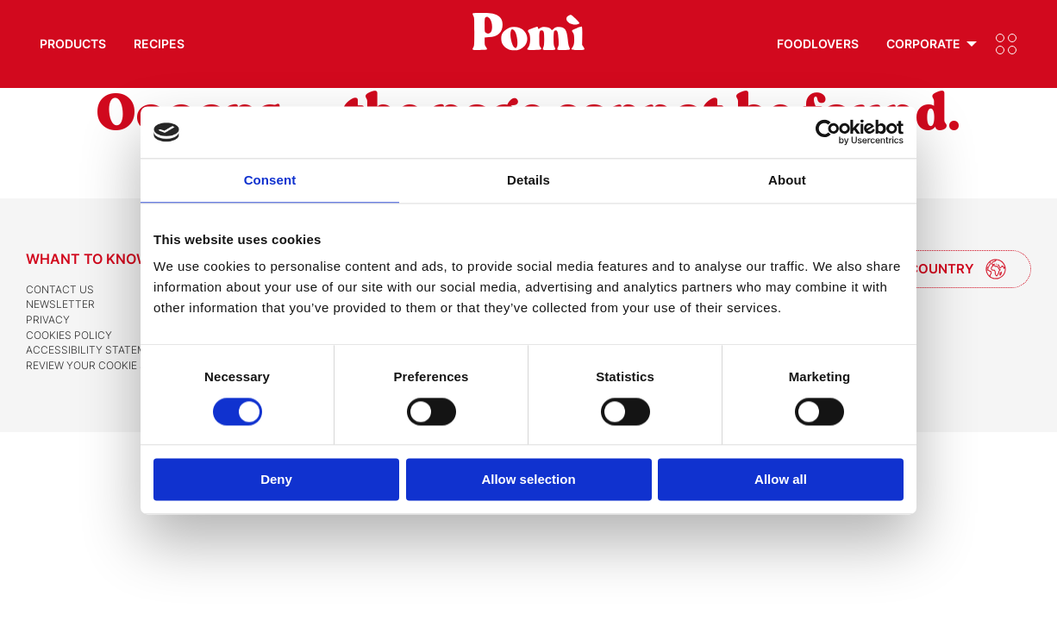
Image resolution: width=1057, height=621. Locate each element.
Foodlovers (818, 43)
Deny (276, 480)
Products (73, 43)
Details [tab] (528, 179)
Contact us (60, 289)
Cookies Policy (69, 335)
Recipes (159, 43)
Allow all (780, 480)
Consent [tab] (270, 179)
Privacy (48, 319)
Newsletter (60, 304)
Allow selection (528, 480)
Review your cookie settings (108, 365)
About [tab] (787, 179)
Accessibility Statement (96, 349)
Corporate (923, 43)
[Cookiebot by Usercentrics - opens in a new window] (828, 132)
